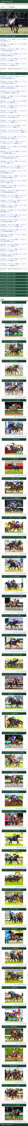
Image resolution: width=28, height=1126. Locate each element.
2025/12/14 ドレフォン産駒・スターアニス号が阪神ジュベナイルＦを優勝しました (13, 101)
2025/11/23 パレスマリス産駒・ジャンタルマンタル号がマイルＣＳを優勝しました (13, 111)
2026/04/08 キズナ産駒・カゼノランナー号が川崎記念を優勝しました (13, 45)
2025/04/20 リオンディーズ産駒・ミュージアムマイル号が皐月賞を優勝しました (13, 220)
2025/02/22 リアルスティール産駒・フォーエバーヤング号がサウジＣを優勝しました (13, 264)
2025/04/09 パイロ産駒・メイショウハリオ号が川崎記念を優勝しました (13, 235)
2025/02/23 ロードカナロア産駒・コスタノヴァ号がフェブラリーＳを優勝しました (13, 259)
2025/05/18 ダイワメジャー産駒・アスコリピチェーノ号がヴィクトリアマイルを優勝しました (13, 196)
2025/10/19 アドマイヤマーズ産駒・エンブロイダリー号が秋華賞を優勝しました (13, 152)
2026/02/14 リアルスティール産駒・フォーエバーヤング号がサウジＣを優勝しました (13, 64)
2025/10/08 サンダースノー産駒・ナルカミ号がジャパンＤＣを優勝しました (13, 162)
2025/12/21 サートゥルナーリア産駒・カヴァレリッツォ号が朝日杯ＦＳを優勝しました (13, 92)
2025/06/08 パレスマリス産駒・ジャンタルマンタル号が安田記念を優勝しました (13, 186)
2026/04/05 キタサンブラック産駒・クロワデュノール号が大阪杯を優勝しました (13, 49)
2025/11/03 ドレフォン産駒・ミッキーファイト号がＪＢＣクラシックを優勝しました (13, 121)
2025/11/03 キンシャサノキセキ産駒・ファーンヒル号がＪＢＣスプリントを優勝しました (13, 126)
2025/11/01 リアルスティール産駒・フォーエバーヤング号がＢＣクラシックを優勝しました (13, 142)
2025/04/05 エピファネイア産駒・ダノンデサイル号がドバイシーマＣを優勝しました (13, 245)
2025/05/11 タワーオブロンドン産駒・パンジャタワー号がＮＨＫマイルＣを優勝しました (13, 201)
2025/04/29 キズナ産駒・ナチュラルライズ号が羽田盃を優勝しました (13, 211)
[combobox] (4, 7)
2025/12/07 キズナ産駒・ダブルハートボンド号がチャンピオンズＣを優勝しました (13, 106)
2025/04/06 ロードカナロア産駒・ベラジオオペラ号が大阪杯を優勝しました (13, 240)
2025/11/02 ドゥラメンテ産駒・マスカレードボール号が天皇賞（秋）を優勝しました (13, 137)
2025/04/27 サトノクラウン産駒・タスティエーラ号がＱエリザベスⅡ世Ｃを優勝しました (13, 215)
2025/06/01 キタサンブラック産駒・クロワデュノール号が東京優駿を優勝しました (13, 191)
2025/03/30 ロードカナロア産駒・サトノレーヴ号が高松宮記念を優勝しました (13, 255)
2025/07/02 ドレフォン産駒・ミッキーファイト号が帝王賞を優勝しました (13, 171)
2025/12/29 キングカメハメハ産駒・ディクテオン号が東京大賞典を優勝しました (13, 77)
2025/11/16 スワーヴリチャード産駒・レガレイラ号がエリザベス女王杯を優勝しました (13, 116)
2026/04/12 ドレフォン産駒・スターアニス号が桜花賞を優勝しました (13, 40)
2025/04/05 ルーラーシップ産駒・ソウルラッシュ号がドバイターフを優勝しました (13, 250)
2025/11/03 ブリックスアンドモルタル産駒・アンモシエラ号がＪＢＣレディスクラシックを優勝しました (13, 132)
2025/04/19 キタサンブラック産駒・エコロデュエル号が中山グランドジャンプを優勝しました (13, 225)
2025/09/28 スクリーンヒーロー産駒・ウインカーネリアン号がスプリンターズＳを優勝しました (13, 167)
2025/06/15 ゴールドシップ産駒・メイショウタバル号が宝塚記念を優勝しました (13, 176)
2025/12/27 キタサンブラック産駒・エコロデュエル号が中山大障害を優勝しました (13, 87)
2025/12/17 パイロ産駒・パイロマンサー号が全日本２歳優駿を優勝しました (13, 97)
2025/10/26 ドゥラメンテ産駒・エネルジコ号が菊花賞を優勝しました (13, 147)
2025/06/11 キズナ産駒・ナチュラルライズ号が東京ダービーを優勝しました (13, 181)
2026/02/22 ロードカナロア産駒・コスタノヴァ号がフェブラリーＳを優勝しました (13, 59)
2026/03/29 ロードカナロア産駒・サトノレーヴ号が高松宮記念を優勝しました (13, 54)
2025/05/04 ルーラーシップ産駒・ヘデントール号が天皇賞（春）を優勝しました (13, 206)
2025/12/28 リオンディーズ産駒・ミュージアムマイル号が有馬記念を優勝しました (13, 82)
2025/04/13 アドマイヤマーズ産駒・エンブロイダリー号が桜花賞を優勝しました (13, 230)
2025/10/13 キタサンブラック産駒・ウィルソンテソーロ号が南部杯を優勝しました (13, 157)
